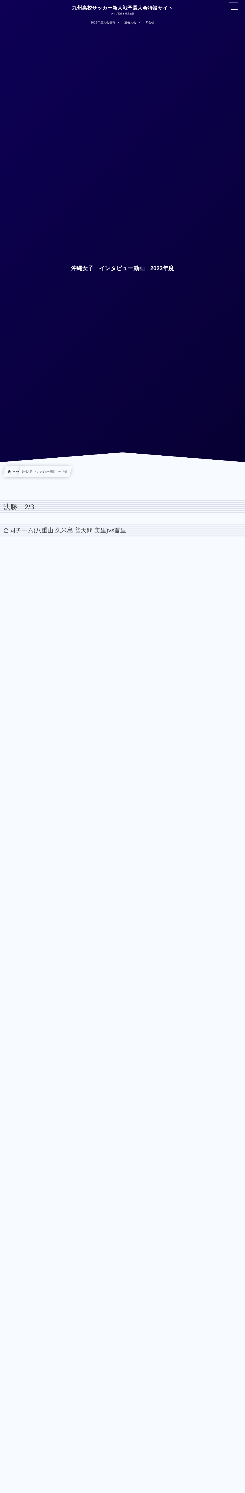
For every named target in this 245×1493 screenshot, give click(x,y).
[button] (233, 6)
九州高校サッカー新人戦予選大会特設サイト (122, 8)
